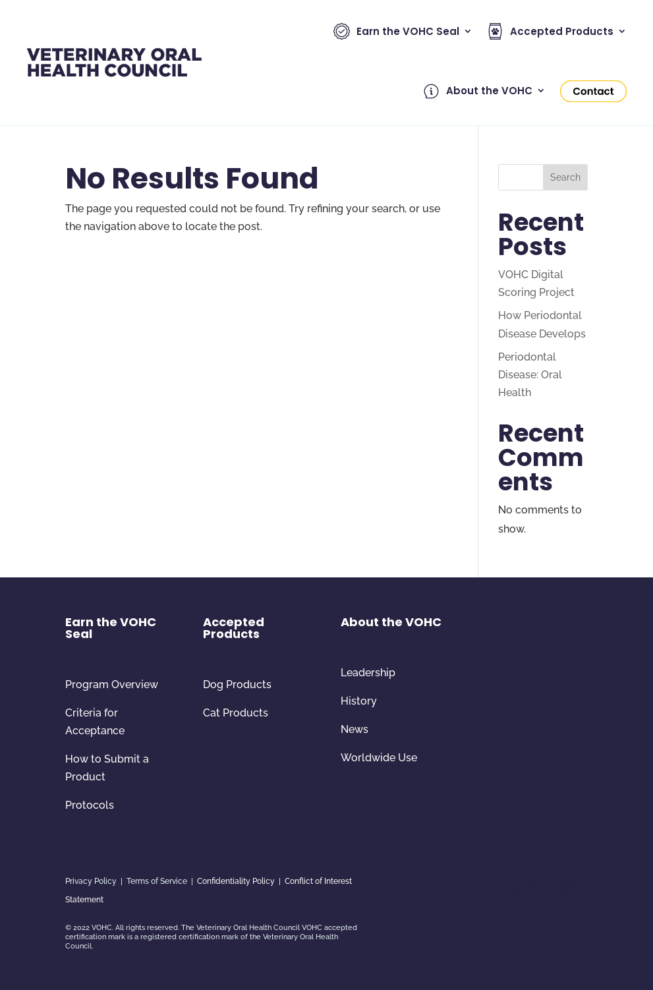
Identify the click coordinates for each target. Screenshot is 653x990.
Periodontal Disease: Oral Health (530, 375)
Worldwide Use (379, 757)
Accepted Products (550, 31)
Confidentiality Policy (236, 881)
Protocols (89, 805)
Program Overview (111, 684)
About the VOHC (477, 91)
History (359, 701)
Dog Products (237, 684)
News (354, 729)
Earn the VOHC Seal (396, 31)
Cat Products (235, 713)
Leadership (368, 672)
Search (565, 177)
